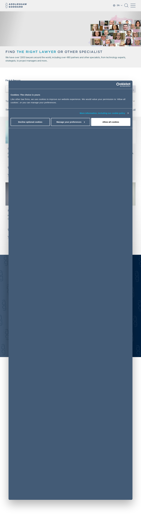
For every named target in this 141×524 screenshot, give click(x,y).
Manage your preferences (70, 122)
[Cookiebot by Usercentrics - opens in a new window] (118, 85)
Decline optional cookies (30, 122)
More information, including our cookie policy (102, 113)
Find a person (13, 80)
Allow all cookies (110, 122)
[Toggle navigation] (133, 5)
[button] (126, 6)
